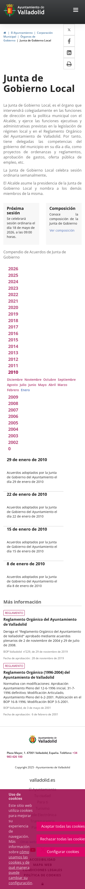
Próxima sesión (15, 211)
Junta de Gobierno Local (35, 40)
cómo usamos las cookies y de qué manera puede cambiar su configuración (20, 867)
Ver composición (62, 230)
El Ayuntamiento (22, 33)
